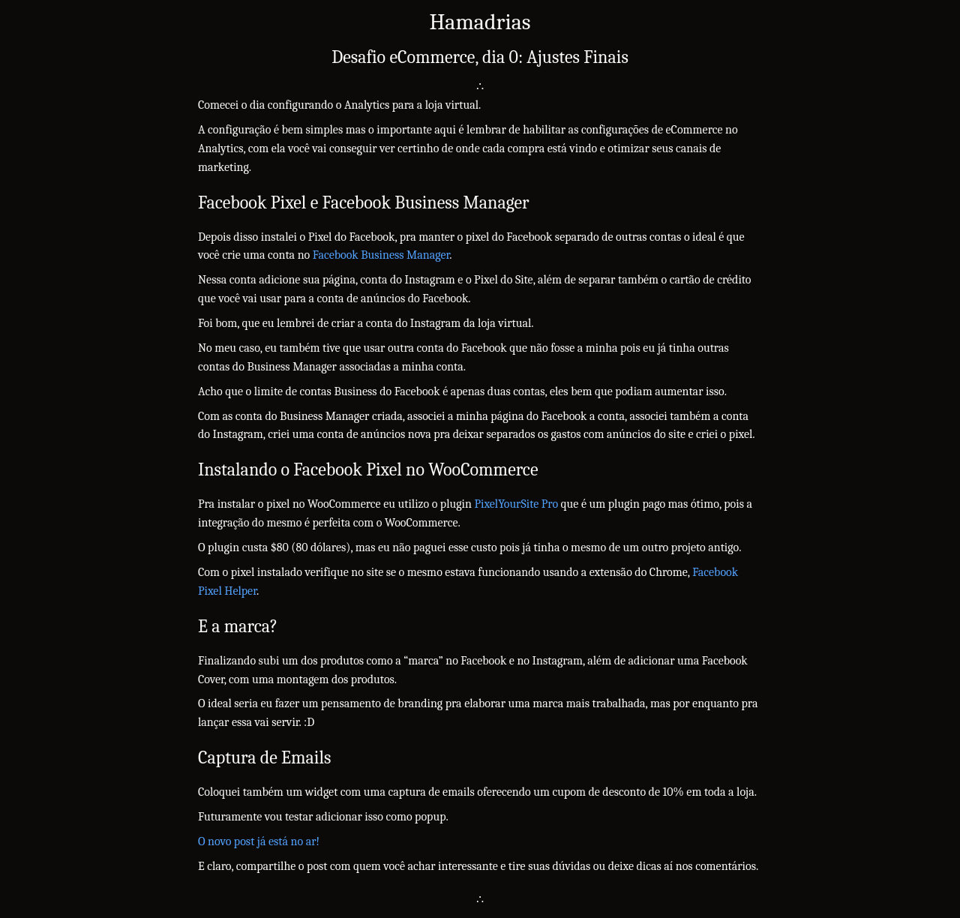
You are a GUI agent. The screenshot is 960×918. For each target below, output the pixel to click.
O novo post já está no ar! (259, 841)
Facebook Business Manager (381, 255)
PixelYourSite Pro (516, 504)
